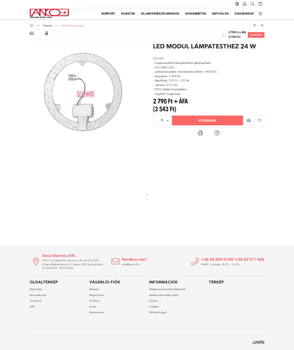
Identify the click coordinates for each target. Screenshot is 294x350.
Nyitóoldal (36, 289)
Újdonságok (111, 13)
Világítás (227, 13)
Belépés (94, 289)
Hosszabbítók (159, 13)
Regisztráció (96, 295)
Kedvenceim (96, 312)
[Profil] (245, 4)
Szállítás (154, 306)
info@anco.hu (131, 264)
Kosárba (256, 34)
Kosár (92, 306)
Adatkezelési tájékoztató (164, 295)
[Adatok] (46, 33)
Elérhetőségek (158, 312)
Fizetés (153, 300)
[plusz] (168, 121)
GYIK (32, 306)
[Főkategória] (32, 25)
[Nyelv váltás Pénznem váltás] (237, 4)
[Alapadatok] (31, 33)
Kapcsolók (135, 13)
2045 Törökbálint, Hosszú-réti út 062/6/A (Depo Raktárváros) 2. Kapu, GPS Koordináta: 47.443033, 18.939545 (73, 264)
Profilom (94, 300)
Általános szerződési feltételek (167, 289)
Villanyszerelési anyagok (195, 13)
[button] (249, 120)
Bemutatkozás (38, 295)
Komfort (247, 13)
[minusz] (156, 121)
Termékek (35, 300)
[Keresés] (253, 4)
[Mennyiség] (162, 121)
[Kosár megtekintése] (260, 4)
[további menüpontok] (260, 14)
